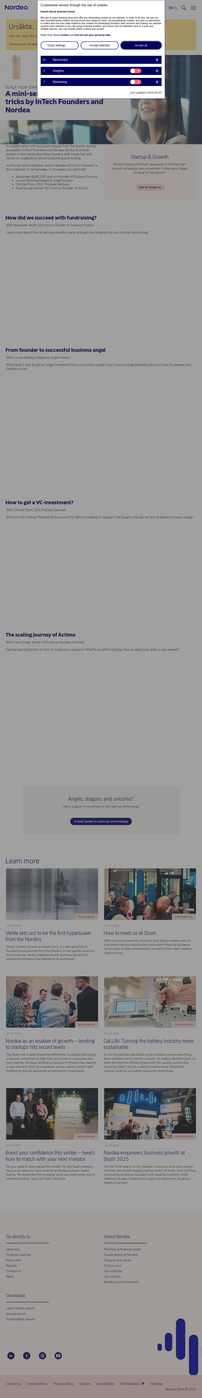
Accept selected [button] (100, 45)
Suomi (71, 11)
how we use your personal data (92, 35)
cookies (64, 35)
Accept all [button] (141, 45)
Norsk (52, 11)
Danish (45, 11)
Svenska (62, 11)
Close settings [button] (56, 45)
